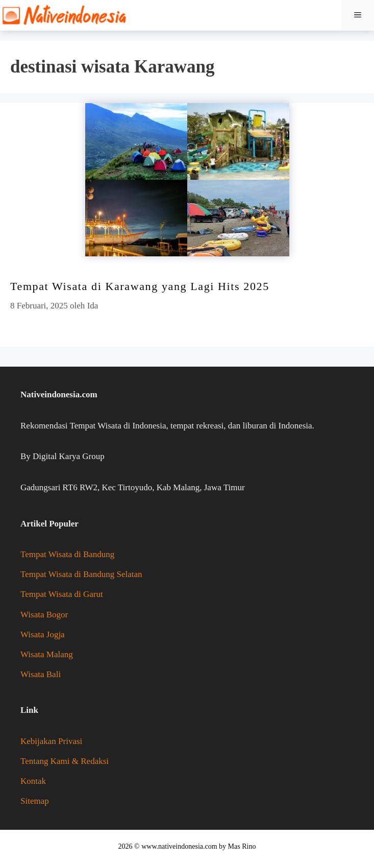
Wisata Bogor (44, 614)
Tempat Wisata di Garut (61, 594)
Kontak (33, 781)
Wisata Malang (46, 654)
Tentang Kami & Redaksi (64, 761)
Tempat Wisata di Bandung (67, 554)
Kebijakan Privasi (51, 741)
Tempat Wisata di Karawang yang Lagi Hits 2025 (139, 286)
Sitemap (34, 801)
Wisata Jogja (42, 634)
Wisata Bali (40, 674)
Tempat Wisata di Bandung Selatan (81, 574)
